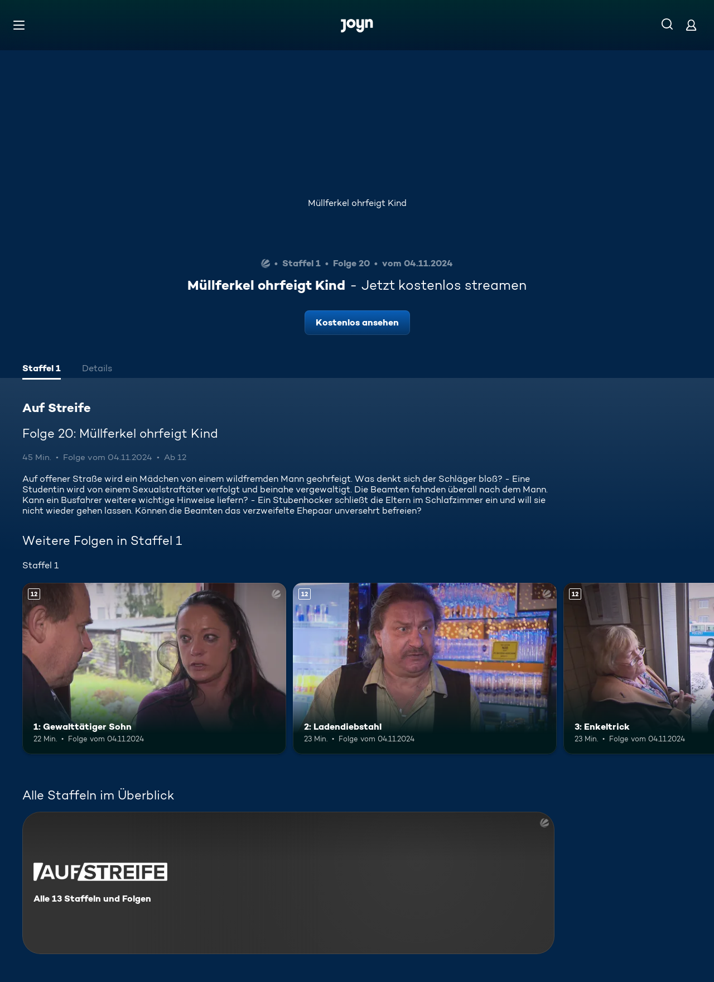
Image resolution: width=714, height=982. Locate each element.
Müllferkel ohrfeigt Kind (357, 203)
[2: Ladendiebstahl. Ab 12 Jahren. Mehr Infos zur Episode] (425, 668)
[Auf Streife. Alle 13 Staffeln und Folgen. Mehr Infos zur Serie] (288, 883)
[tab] (41, 370)
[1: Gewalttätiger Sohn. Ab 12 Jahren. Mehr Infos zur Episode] (154, 668)
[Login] (691, 25)
